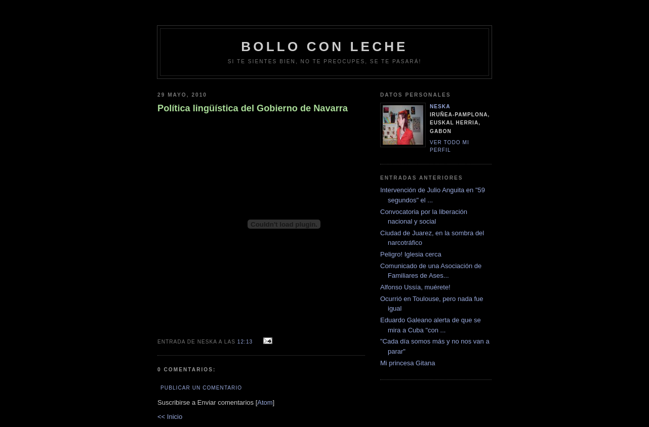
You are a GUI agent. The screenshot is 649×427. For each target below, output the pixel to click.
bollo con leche (324, 46)
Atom (264, 402)
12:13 (246, 342)
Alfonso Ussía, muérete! (415, 287)
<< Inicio (169, 416)
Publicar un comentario (201, 388)
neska (440, 106)
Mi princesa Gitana (407, 363)
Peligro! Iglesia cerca (410, 254)
